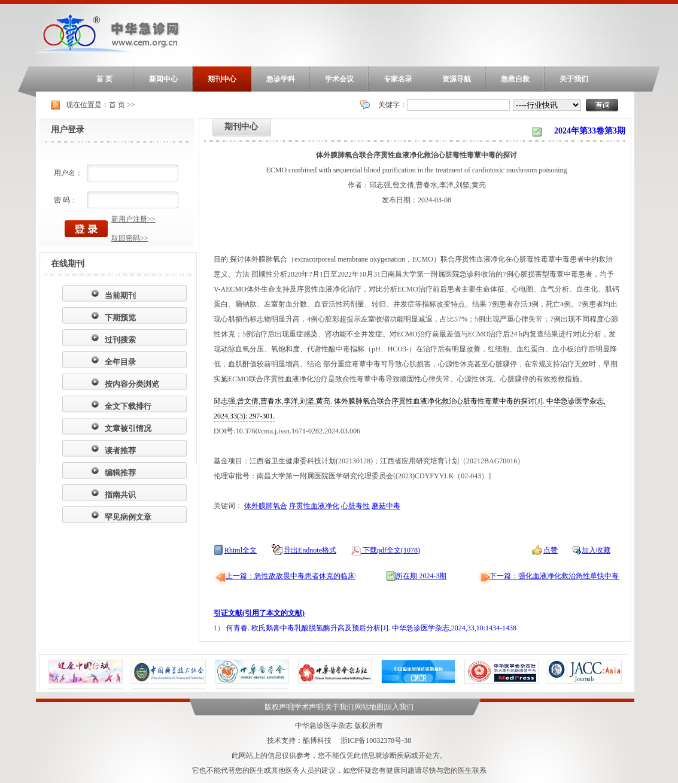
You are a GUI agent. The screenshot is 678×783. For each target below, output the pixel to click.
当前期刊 (120, 295)
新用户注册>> (133, 219)
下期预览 (120, 317)
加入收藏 (596, 550)
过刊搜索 (120, 339)
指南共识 (120, 494)
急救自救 (515, 79)
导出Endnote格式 (310, 550)
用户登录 (67, 129)
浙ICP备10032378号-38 (376, 740)
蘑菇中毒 (386, 506)
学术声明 (308, 707)
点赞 (550, 550)
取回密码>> (129, 238)
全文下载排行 (128, 406)
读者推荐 (120, 450)
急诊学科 (280, 79)
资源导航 (456, 79)
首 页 (104, 79)
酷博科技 (317, 740)
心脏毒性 (355, 506)
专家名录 (398, 79)
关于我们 (574, 79)
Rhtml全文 (240, 550)
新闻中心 (163, 79)
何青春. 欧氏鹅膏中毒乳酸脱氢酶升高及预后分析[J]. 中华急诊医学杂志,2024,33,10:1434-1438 (371, 628)
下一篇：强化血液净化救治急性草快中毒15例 (561, 576)
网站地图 (369, 707)
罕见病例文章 (128, 516)
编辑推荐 (120, 472)
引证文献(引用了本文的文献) (259, 613)
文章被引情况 (128, 428)
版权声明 (278, 707)
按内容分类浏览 (132, 384)
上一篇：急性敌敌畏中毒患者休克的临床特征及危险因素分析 (322, 576)
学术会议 (339, 79)
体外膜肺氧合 (265, 506)
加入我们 (399, 707)
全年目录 (120, 361)
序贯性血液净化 (314, 506)
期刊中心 (222, 79)
